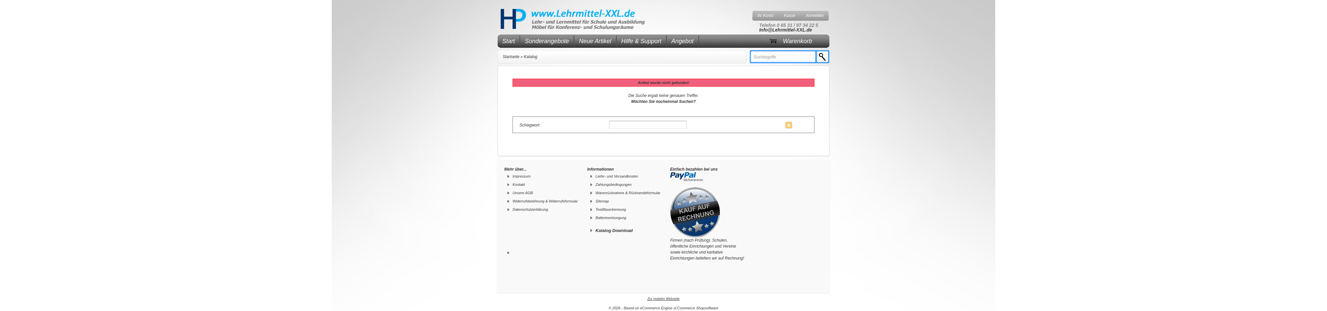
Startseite (511, 56)
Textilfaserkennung (610, 209)
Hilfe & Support (641, 41)
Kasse (789, 15)
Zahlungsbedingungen (613, 185)
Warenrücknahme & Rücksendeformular (627, 193)
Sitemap (602, 201)
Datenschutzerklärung (530, 209)
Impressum (521, 176)
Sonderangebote (547, 41)
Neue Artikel (595, 41)
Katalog (530, 56)
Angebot (682, 41)
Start (508, 41)
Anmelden (815, 15)
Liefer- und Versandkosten (616, 176)
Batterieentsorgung (610, 218)
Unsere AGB (523, 193)
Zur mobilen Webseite (663, 299)
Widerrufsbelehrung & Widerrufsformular (545, 201)
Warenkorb (797, 41)
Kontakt (519, 185)
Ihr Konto (765, 15)
